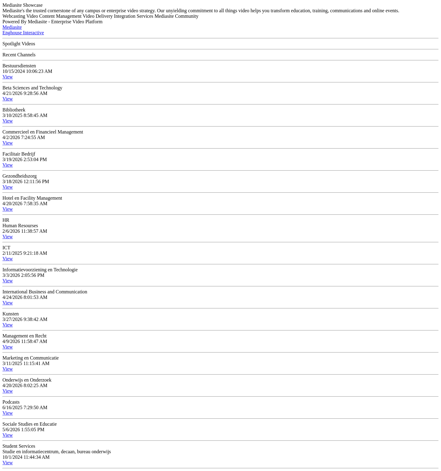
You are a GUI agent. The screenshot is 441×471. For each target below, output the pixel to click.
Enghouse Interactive (23, 32)
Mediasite (12, 27)
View (7, 76)
